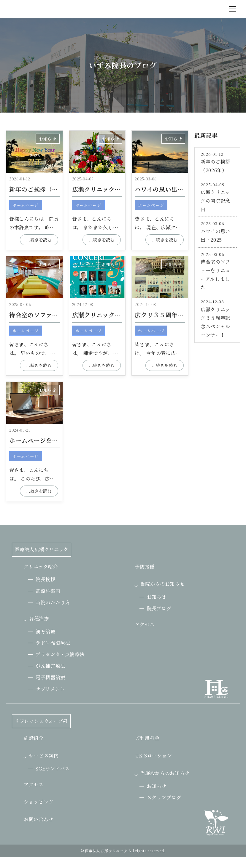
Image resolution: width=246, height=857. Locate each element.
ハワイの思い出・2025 (167, 189)
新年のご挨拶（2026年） (44, 189)
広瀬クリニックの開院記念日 (111, 189)
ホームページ (25, 205)
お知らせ (47, 139)
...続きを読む (39, 240)
